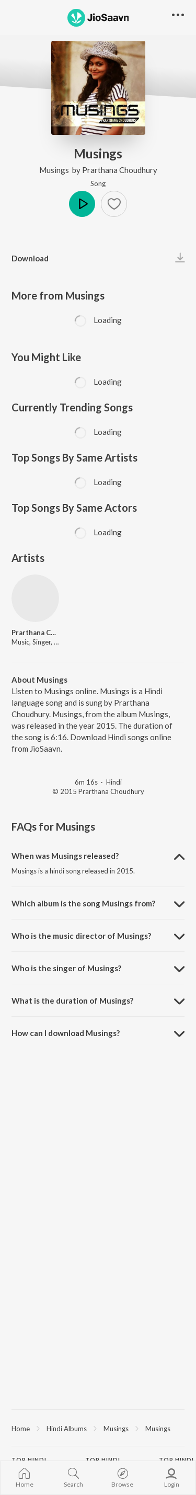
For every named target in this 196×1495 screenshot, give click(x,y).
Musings (55, 170)
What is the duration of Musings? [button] (72, 1000)
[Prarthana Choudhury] (35, 598)
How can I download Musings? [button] (65, 1033)
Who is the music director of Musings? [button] (81, 935)
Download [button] (30, 258)
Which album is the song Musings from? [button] (83, 903)
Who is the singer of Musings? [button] (66, 968)
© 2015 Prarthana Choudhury (98, 791)
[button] (114, 204)
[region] (98, 1428)
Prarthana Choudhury (119, 170)
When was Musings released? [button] (65, 855)
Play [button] (82, 204)
